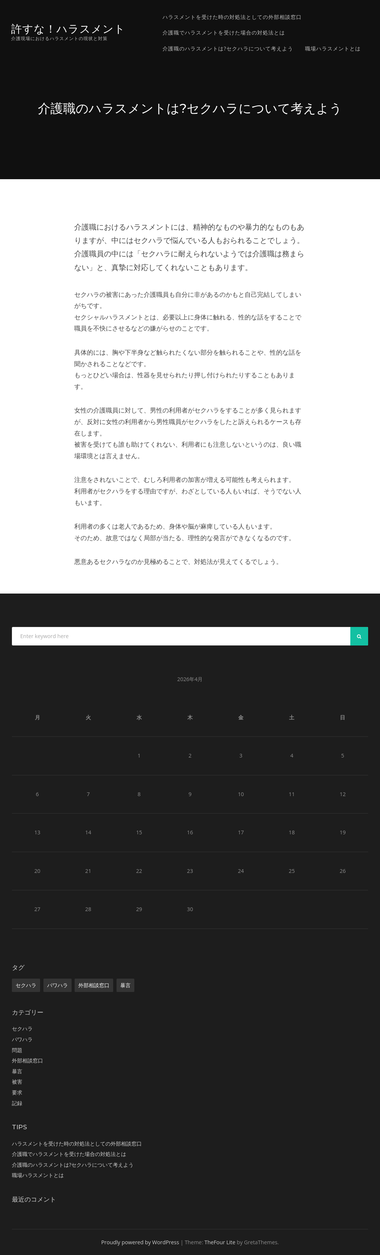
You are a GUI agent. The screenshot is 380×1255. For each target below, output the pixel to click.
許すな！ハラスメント (68, 28)
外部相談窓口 (93, 985)
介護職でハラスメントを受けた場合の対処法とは (224, 32)
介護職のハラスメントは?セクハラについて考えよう (228, 48)
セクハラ (26, 985)
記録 (17, 1103)
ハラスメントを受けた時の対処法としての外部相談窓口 (232, 16)
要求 (17, 1092)
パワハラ (57, 985)
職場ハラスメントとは (333, 48)
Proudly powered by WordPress (140, 1242)
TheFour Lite (219, 1242)
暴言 (125, 985)
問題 (17, 1050)
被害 (17, 1081)
